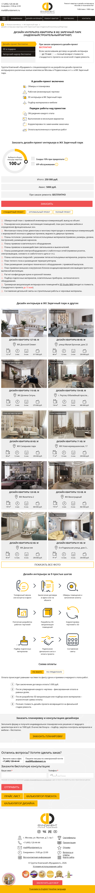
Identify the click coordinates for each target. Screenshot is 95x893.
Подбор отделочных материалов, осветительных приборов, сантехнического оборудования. (40, 279)
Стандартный (13, 212)
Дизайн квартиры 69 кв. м (24, 441)
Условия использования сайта (47, 866)
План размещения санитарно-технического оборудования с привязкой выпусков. (44, 264)
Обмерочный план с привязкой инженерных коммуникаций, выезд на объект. (42, 220)
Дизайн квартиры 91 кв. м (71, 543)
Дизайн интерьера (34, 18)
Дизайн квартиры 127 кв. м (24, 339)
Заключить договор (47, 883)
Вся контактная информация (37, 857)
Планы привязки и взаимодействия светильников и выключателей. (36, 247)
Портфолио (69, 18)
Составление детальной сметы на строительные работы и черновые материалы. (43, 291)
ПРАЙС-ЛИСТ (12, 796)
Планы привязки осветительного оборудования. (27, 243)
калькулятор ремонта (41, 796)
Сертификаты (69, 838)
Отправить (11, 787)
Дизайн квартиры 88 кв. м (71, 339)
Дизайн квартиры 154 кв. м (71, 390)
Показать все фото (48, 564)
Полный (63, 212)
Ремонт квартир (51, 18)
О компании (16, 18)
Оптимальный (39, 212)
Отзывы (66, 847)
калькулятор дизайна (19, 803)
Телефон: (71, 773)
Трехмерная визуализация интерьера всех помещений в (32, 284)
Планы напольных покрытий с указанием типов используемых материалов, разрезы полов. (48, 257)
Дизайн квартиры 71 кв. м (71, 441)
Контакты (86, 18)
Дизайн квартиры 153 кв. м (71, 492)
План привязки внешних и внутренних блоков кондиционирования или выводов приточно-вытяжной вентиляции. (47, 269)
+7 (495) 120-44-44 (9, 4)
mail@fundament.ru (10, 10)
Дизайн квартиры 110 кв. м (24, 390)
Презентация (69, 842)
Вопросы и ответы (68, 854)
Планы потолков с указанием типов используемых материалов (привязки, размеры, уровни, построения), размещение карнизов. (47, 238)
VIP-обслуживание (47, 164)
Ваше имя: (24, 773)
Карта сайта (68, 857)
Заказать (47, 203)
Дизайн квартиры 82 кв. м (24, 543)
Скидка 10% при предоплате (52, 159)
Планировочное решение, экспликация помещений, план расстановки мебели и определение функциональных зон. (42, 225)
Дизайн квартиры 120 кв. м (24, 492)
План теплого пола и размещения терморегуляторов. (30, 260)
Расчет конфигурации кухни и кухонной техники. (27, 274)
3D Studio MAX (66, 284)
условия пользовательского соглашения (37, 780)
